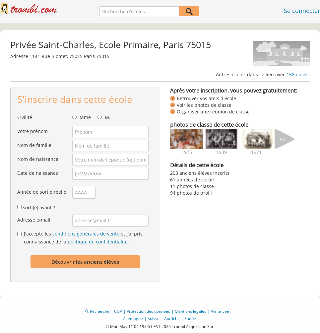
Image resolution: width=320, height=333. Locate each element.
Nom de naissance (37, 159)
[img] (186, 139)
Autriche (172, 318)
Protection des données (148, 311)
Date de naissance (37, 173)
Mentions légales (190, 311)
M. (107, 117)
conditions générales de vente (85, 234)
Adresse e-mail (33, 220)
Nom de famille (34, 145)
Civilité (24, 117)
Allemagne (133, 318)
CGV (118, 311)
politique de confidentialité (98, 241)
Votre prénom (32, 131)
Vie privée (220, 311)
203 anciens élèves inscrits (199, 173)
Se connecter (302, 11)
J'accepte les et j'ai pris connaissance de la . (83, 238)
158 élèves (298, 74)
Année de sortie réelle (41, 192)
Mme (85, 117)
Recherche (99, 311)
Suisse (154, 318)
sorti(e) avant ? (39, 207)
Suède (190, 318)
